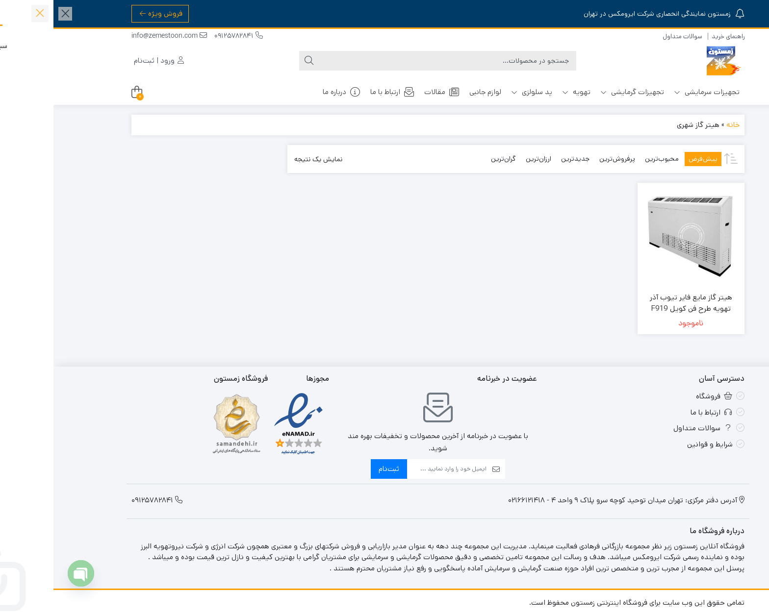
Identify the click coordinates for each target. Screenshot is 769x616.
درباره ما (288, 92)
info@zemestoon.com (116, 36)
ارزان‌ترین (485, 159)
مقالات (388, 92)
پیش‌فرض (649, 159)
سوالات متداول (629, 36)
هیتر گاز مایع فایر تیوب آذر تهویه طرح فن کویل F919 (637, 303)
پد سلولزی (478, 92)
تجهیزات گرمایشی (579, 92)
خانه (679, 125)
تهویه (523, 92)
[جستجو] (394, 61)
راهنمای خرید (674, 36)
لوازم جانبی (432, 92)
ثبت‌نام (335, 469)
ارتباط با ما (339, 92)
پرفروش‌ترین (564, 159)
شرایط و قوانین (656, 444)
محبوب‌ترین (608, 159)
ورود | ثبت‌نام (105, 60)
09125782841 (185, 36)
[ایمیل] (393, 469)
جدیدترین (522, 159)
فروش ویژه (107, 13)
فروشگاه (660, 396)
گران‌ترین (449, 159)
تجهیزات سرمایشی (653, 92)
